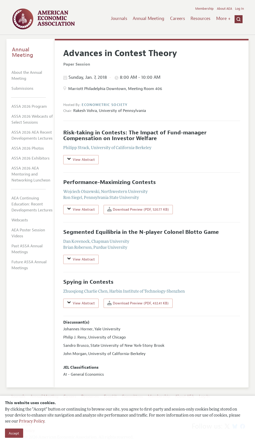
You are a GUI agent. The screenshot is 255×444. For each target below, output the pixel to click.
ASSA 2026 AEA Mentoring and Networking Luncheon (30, 174)
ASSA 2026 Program (29, 106)
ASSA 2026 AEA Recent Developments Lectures (32, 135)
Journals (119, 18)
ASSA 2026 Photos (27, 148)
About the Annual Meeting (26, 75)
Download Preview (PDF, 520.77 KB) (138, 209)
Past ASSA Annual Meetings (27, 249)
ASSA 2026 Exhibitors (30, 158)
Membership (204, 9)
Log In (239, 9)
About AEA (224, 9)
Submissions (22, 88)
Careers (177, 18)
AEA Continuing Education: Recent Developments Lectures (32, 204)
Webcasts (19, 220)
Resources (200, 18)
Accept (14, 433)
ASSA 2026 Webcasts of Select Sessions (32, 119)
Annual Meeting (148, 18)
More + (223, 18)
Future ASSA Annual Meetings (29, 265)
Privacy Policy (31, 422)
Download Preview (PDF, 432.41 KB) (138, 303)
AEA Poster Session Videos (28, 233)
